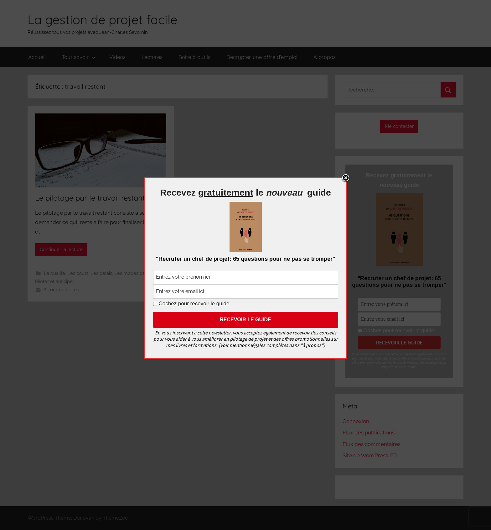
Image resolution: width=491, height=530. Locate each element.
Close (345, 178)
